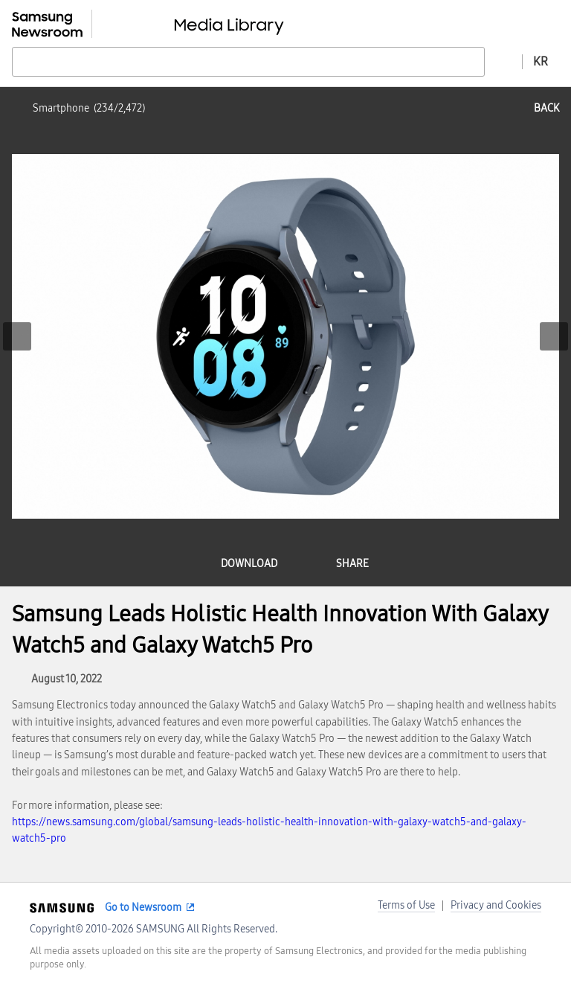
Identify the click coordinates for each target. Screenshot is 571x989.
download (249, 563)
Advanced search (503, 61)
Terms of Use (406, 905)
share (352, 563)
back (546, 108)
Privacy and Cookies (496, 905)
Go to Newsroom (143, 907)
